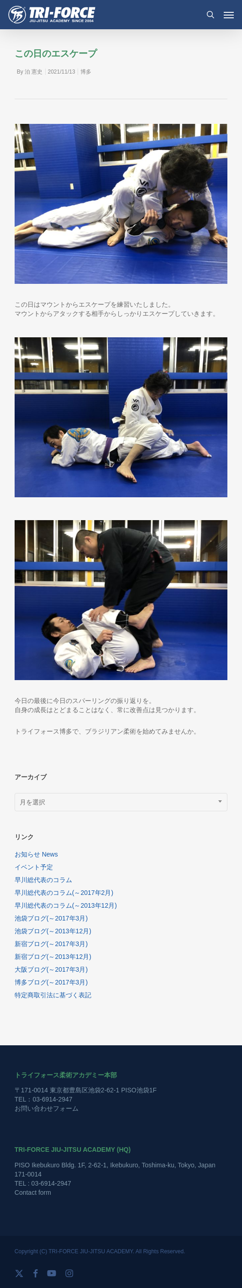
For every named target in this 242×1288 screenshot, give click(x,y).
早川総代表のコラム (43, 880)
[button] (229, 14)
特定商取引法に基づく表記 (53, 995)
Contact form (33, 1192)
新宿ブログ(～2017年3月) (51, 943)
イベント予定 (34, 867)
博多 (85, 72)
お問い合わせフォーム (47, 1108)
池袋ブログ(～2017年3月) (51, 918)
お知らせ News (36, 854)
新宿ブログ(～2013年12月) (53, 956)
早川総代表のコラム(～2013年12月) (66, 905)
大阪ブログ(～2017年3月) (51, 969)
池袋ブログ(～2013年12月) (53, 931)
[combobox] (121, 802)
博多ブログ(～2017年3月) (51, 982)
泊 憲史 (33, 72)
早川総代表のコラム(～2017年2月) (64, 892)
